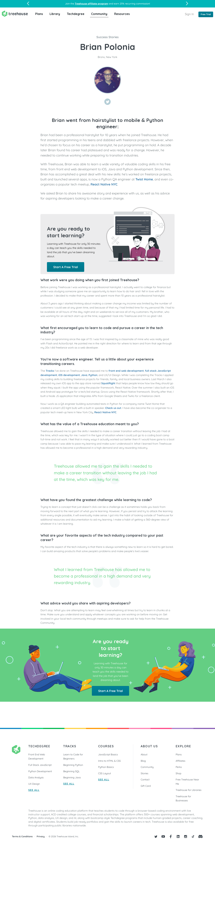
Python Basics (106, 767)
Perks (179, 767)
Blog (143, 760)
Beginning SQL (71, 771)
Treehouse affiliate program (91, 3)
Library (55, 14)
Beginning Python (73, 765)
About (144, 754)
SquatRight (108, 383)
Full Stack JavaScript (40, 765)
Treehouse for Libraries (188, 790)
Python (92, 375)
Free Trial (206, 14)
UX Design (34, 783)
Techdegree (75, 14)
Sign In (189, 14)
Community (99, 14)
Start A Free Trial (65, 267)
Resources (122, 14)
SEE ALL (33, 790)
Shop (178, 773)
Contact (145, 779)
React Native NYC (104, 184)
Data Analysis (36, 777)
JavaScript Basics (108, 754)
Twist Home (144, 179)
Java (84, 375)
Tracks (50, 370)
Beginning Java (72, 777)
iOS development (69, 375)
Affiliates (180, 760)
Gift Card (146, 786)
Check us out (113, 408)
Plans (39, 14)
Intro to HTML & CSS (109, 760)
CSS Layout (104, 773)
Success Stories (108, 37)
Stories (144, 773)
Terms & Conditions (22, 836)
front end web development (126, 370)
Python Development (40, 771)
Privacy (41, 836)
